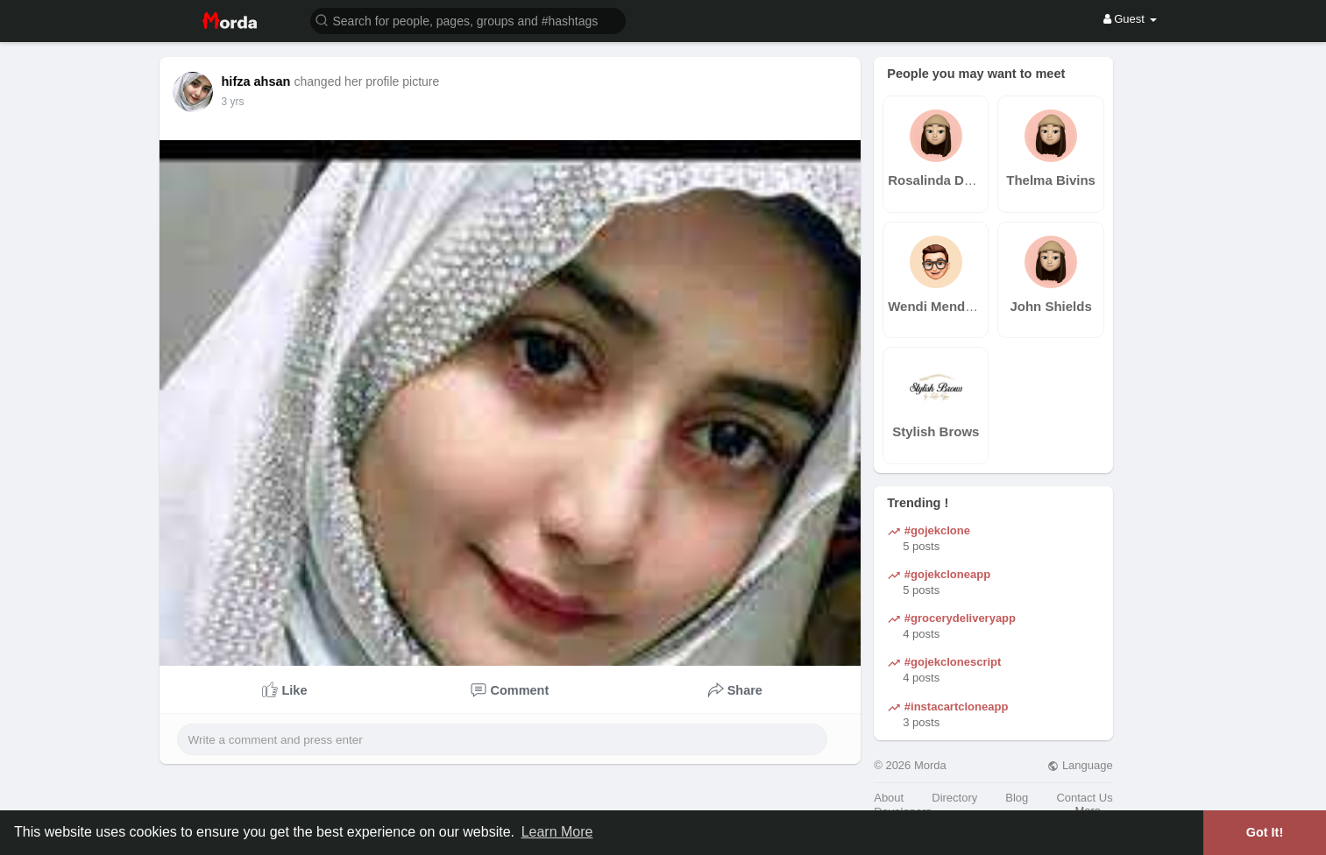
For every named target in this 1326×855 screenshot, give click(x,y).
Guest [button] (1130, 18)
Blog (1016, 797)
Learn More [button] (557, 831)
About (889, 797)
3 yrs (233, 101)
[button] (468, 19)
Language (1079, 765)
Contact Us (1084, 797)
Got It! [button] (1264, 832)
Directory (954, 797)
